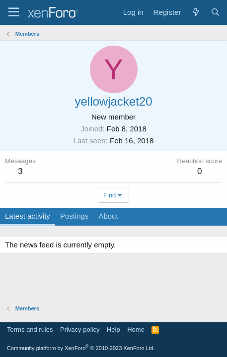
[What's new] (195, 12)
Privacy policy (79, 329)
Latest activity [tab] (27, 216)
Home (136, 329)
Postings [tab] (74, 216)
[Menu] (13, 12)
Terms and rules (30, 329)
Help (113, 329)
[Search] (215, 12)
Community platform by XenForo (81, 348)
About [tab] (108, 216)
